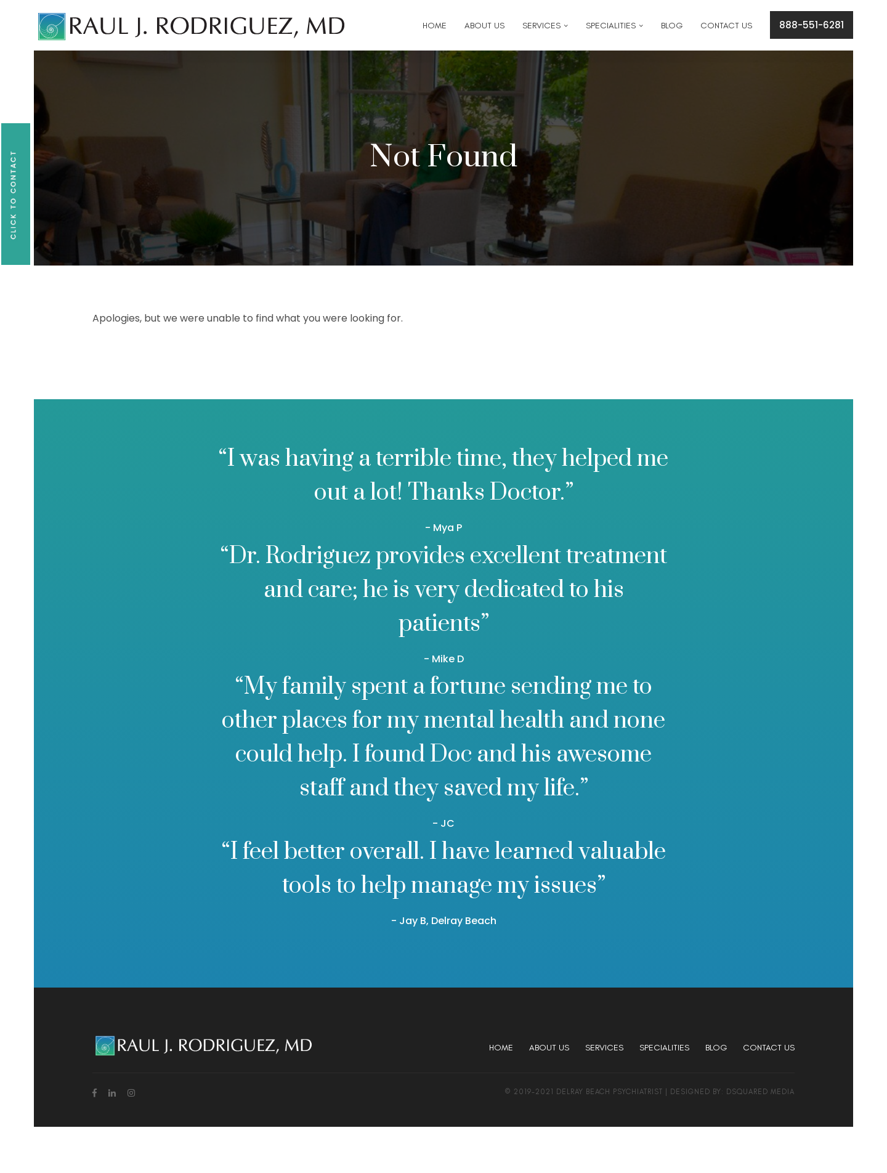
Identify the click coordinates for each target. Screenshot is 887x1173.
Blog (716, 1047)
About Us (549, 1047)
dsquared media (760, 1091)
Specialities (664, 1047)
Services (604, 1047)
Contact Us (769, 1047)
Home (501, 1047)
